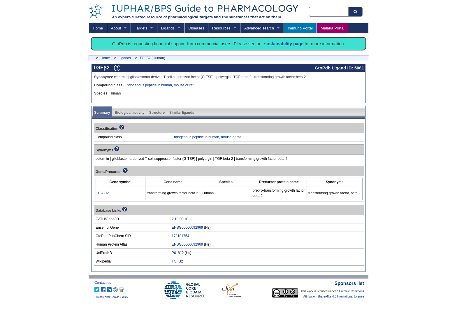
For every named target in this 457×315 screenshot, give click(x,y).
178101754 (180, 236)
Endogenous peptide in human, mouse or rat (159, 85)
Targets (141, 28)
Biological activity (130, 113)
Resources (221, 28)
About (116, 28)
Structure (157, 113)
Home (98, 28)
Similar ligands (181, 113)
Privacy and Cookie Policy (111, 297)
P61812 (178, 253)
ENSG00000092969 (187, 227)
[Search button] (356, 12)
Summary (102, 113)
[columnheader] (120, 182)
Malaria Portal (332, 28)
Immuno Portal (300, 28)
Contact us (102, 283)
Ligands (168, 28)
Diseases (196, 28)
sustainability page (283, 43)
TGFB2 (177, 261)
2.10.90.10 (180, 219)
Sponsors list (349, 283)
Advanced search (259, 28)
